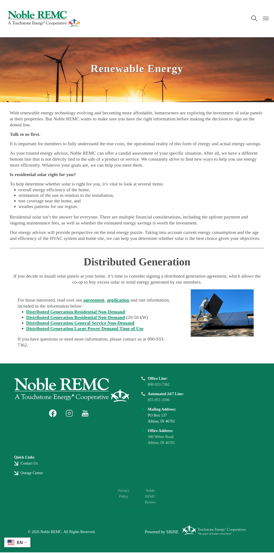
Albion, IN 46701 (161, 443)
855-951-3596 (159, 400)
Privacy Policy (124, 494)
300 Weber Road (160, 437)
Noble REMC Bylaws (149, 497)
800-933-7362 (159, 384)
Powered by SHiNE (162, 532)
